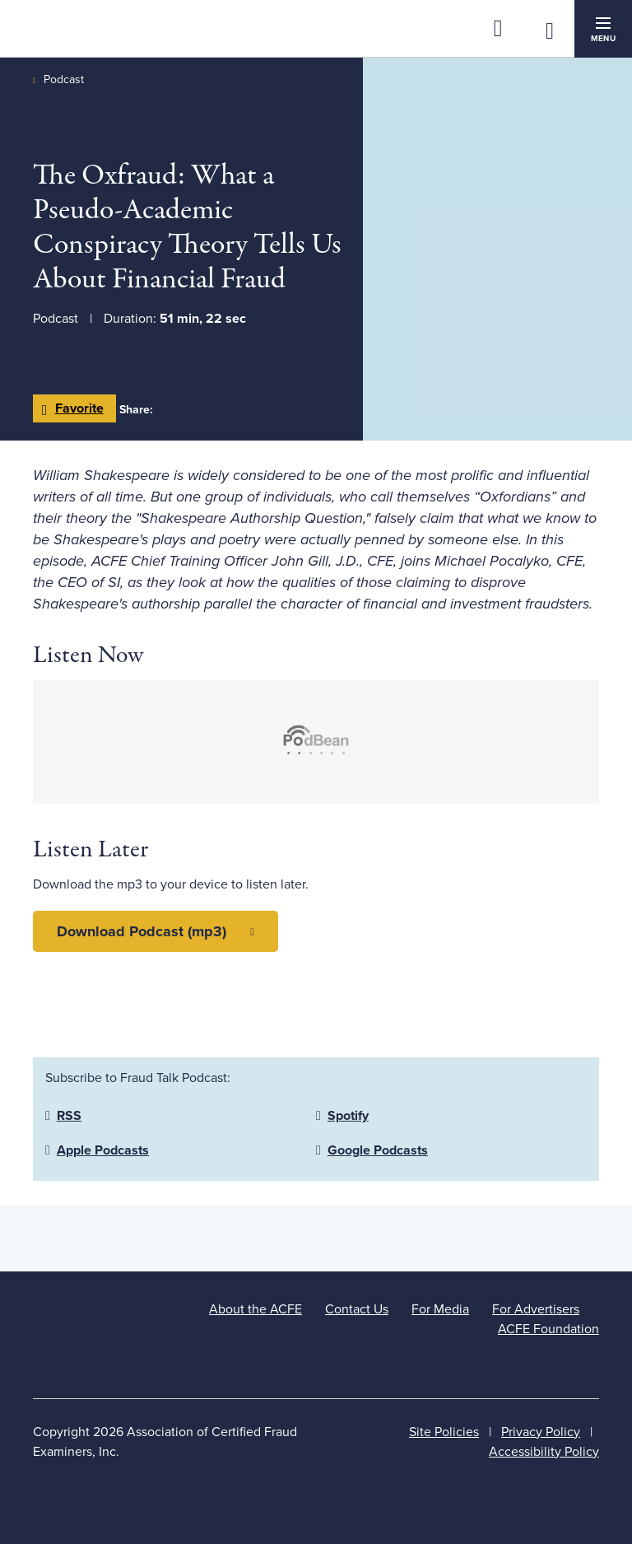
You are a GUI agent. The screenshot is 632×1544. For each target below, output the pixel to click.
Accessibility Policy (544, 1452)
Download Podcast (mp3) (141, 931)
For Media (440, 1309)
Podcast (64, 79)
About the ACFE (255, 1309)
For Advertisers (535, 1309)
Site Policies (444, 1432)
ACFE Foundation (548, 1329)
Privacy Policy (540, 1432)
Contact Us (356, 1309)
